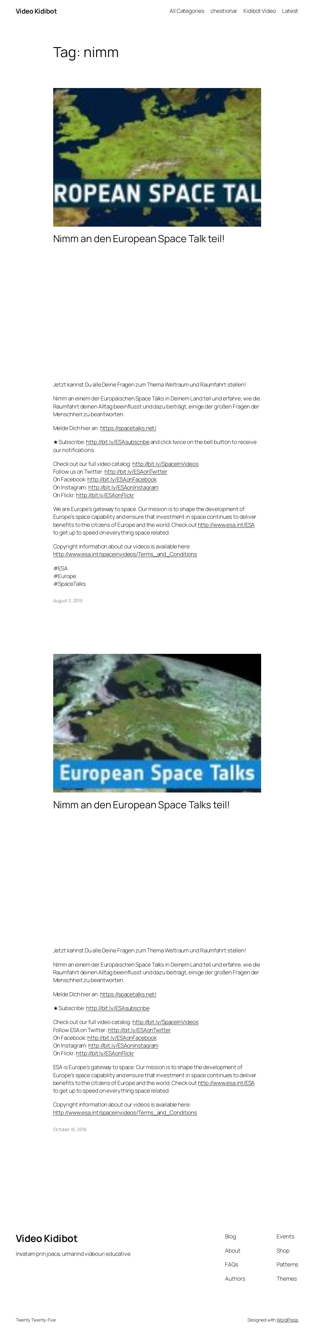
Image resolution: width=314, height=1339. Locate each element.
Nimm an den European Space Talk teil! (139, 238)
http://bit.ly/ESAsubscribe (117, 442)
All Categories (187, 11)
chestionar (224, 11)
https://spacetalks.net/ (128, 428)
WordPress (287, 1320)
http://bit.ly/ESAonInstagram (123, 487)
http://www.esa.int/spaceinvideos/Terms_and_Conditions (125, 554)
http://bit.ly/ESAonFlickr (105, 495)
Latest (290, 11)
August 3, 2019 (68, 600)
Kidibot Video (259, 11)
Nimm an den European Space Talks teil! (141, 804)
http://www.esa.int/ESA (226, 524)
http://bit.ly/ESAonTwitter (135, 471)
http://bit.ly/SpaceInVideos (165, 464)
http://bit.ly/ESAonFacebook (121, 479)
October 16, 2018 (69, 1129)
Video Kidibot (36, 10)
